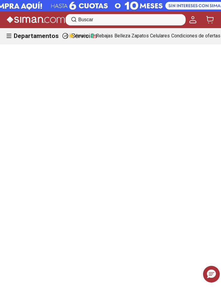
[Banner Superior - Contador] (110, 5)
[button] (211, 274)
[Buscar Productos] (73, 19)
